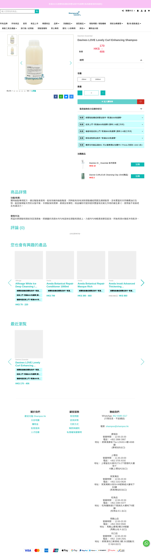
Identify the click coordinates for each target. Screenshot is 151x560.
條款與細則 (74, 428)
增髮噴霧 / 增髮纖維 (97, 23)
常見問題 (74, 416)
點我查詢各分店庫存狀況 (91, 109)
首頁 (25, 23)
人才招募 (35, 432)
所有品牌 (3, 23)
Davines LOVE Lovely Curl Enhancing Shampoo (27, 365)
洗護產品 (67, 23)
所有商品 (15, 23)
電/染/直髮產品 (134, 23)
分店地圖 (35, 420)
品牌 (56, 23)
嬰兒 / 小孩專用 (69, 28)
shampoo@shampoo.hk (117, 426)
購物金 (35, 424)
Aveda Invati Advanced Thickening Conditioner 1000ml (122, 286)
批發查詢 (35, 428)
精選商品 (46, 23)
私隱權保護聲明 (74, 432)
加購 (137, 164)
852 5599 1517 (120, 416)
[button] (21, 63)
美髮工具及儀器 (9, 28)
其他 (82, 28)
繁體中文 (130, 11)
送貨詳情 (74, 420)
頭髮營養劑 (42, 28)
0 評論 (33, 91)
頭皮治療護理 (116, 23)
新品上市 (34, 23)
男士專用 (54, 28)
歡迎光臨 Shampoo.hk (35, 416)
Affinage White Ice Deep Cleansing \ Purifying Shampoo (26, 286)
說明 (82, 60)
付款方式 (74, 424)
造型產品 (80, 23)
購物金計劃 (93, 28)
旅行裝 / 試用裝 (27, 28)
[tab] (111, 118)
